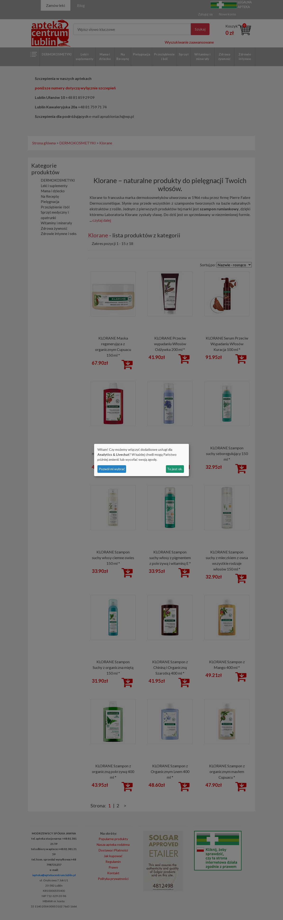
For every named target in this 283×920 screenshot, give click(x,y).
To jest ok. (175, 469)
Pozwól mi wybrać (112, 469)
